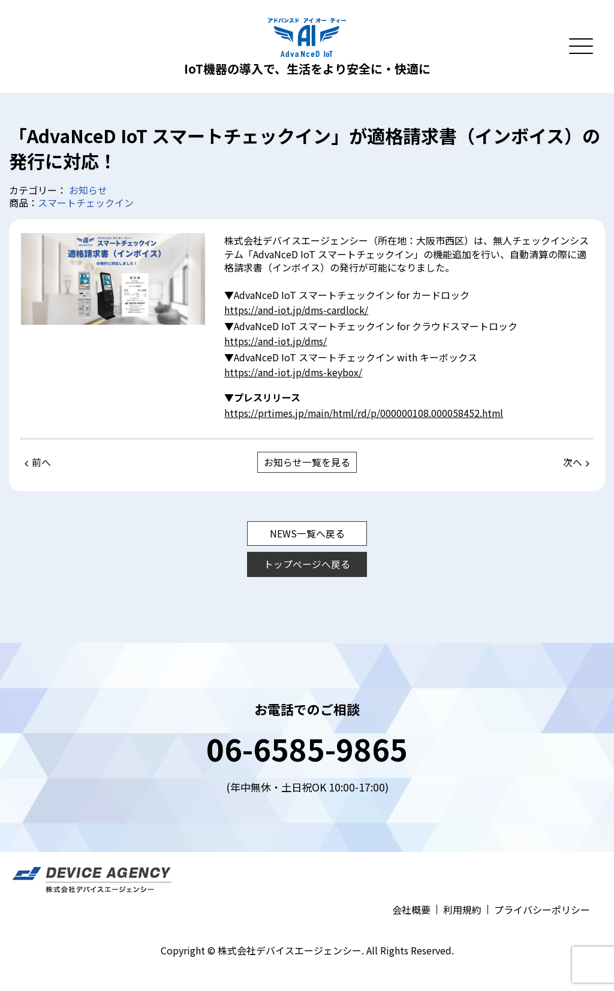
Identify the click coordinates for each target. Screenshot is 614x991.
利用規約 (462, 908)
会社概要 (411, 908)
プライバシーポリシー (542, 908)
